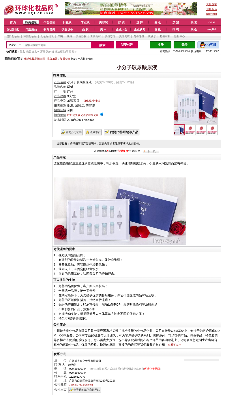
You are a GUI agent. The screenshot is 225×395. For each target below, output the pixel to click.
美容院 (103, 22)
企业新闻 (139, 29)
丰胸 (60, 36)
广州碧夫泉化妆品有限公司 (83, 115)
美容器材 (81, 36)
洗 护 (139, 22)
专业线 (85, 22)
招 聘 (175, 29)
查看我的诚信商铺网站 (86, 389)
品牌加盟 (52, 58)
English (212, 29)
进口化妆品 (13, 36)
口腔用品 (31, 29)
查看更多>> (175, 344)
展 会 (194, 29)
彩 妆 (157, 22)
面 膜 (85, 29)
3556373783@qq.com (81, 384)
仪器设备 (67, 29)
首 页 (13, 22)
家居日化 (13, 29)
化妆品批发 (47, 36)
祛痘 (28, 51)
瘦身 (69, 36)
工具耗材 (95, 36)
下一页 (151, 151)
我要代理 (127, 44)
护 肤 (121, 22)
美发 (22, 51)
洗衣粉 (50, 51)
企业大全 (121, 29)
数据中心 (179, 36)
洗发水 (152, 36)
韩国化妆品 (30, 36)
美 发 (194, 22)
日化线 (67, 22)
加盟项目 (65, 58)
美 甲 (103, 29)
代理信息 (49, 22)
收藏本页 (95, 132)
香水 (74, 51)
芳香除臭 (139, 36)
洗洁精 (59, 51)
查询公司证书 (74, 132)
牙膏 (42, 51)
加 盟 (175, 22)
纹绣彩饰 (110, 36)
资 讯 (157, 29)
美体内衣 (124, 36)
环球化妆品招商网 (34, 58)
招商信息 (31, 22)
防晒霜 (67, 51)
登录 (184, 44)
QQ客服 (210, 44)
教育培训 (49, 29)
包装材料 (165, 36)
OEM (211, 22)
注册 (161, 44)
